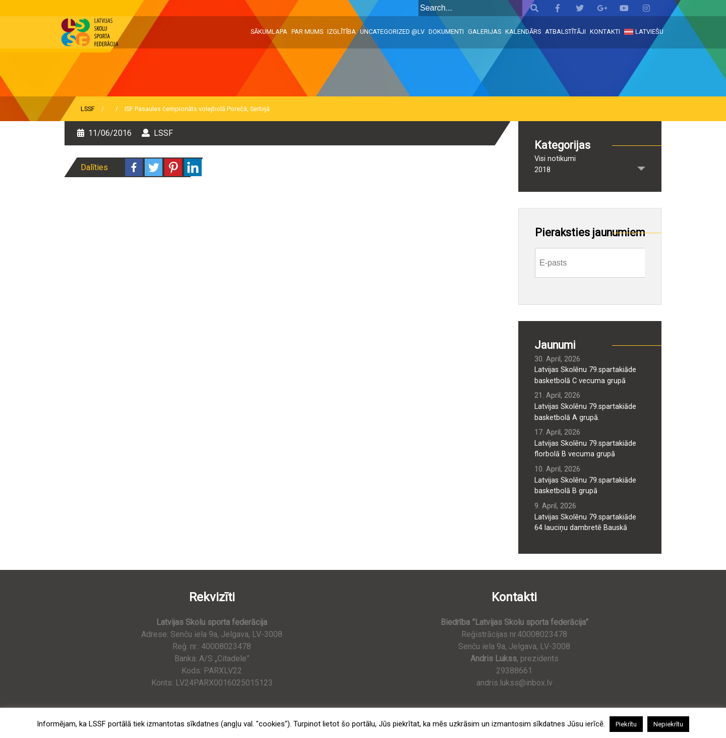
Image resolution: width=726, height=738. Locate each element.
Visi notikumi (555, 158)
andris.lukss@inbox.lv (514, 683)
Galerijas (484, 31)
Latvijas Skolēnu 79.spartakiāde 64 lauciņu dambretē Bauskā (585, 523)
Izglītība (341, 31)
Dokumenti (446, 31)
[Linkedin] (193, 167)
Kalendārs (523, 31)
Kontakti (605, 31)
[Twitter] (153, 167)
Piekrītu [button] (626, 724)
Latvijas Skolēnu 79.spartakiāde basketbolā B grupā (585, 486)
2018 (542, 170)
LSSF (88, 109)
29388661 (514, 670)
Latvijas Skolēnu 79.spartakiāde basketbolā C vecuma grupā (585, 375)
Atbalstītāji (565, 31)
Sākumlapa (269, 31)
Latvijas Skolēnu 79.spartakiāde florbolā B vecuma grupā (585, 449)
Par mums (307, 31)
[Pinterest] (173, 167)
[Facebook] (134, 167)
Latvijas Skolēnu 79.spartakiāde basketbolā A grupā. (585, 412)
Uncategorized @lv (392, 31)
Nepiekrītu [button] (668, 724)
